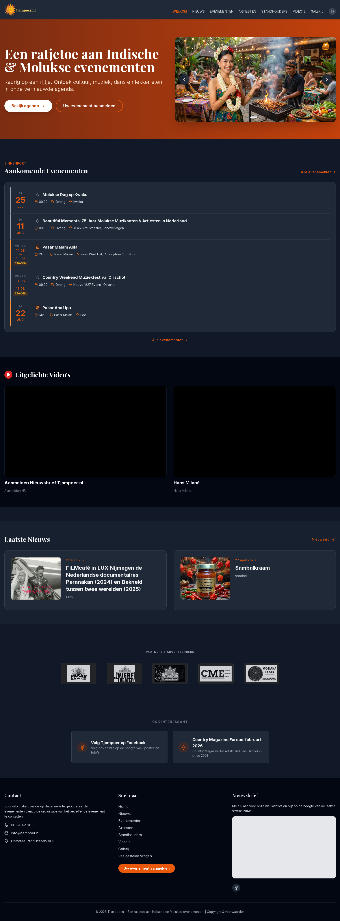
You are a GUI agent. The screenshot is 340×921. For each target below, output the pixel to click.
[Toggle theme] (332, 11)
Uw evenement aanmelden (89, 105)
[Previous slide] (184, 79)
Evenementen (221, 11)
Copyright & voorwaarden (226, 912)
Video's (299, 11)
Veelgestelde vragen (135, 856)
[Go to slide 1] (253, 117)
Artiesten (247, 11)
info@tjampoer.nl (25, 833)
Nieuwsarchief (324, 539)
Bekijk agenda (28, 105)
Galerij (317, 11)
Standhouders (274, 11)
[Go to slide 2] (260, 117)
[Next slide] (327, 79)
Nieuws (198, 11)
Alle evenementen (318, 172)
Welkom (180, 11)
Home (123, 806)
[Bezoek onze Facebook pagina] (236, 888)
